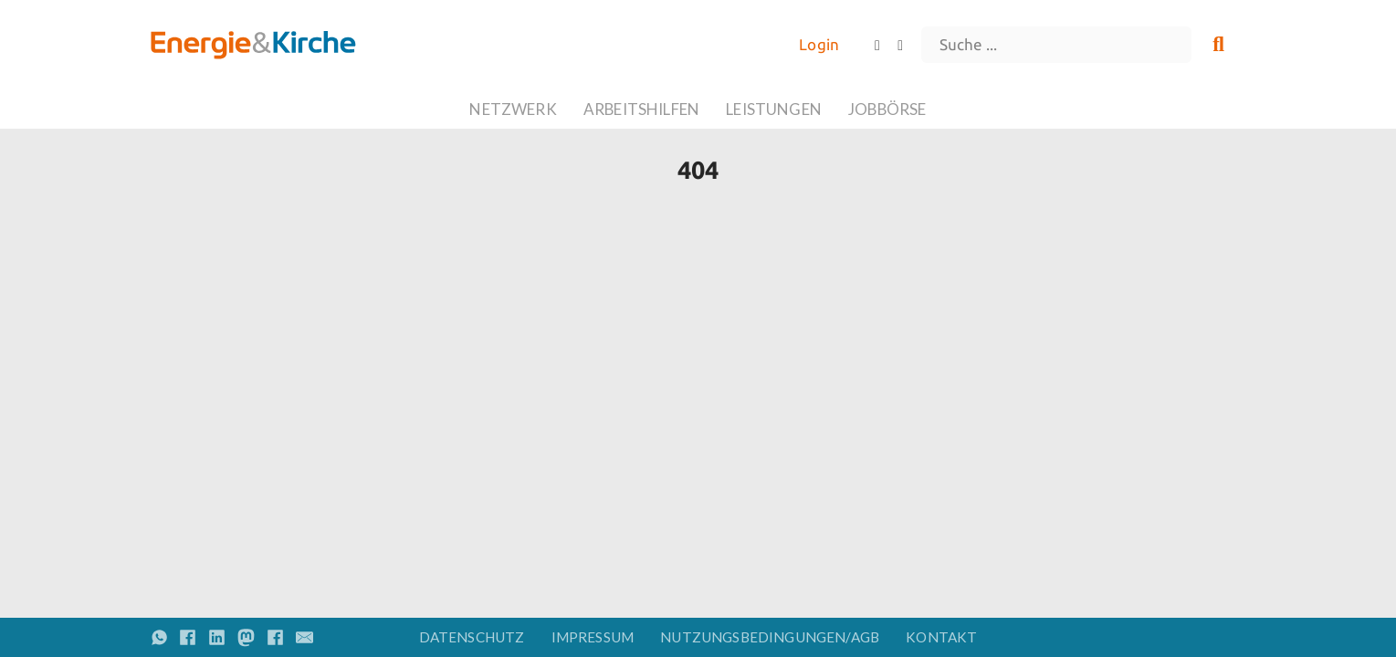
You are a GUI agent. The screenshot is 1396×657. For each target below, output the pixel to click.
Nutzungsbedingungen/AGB (769, 637)
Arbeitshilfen (641, 109)
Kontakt (941, 637)
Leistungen (774, 109)
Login (819, 44)
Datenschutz (472, 637)
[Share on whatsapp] (159, 638)
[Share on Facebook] (187, 638)
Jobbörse (887, 109)
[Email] (304, 638)
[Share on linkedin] (217, 638)
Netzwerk (512, 109)
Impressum (593, 637)
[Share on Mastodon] (246, 638)
